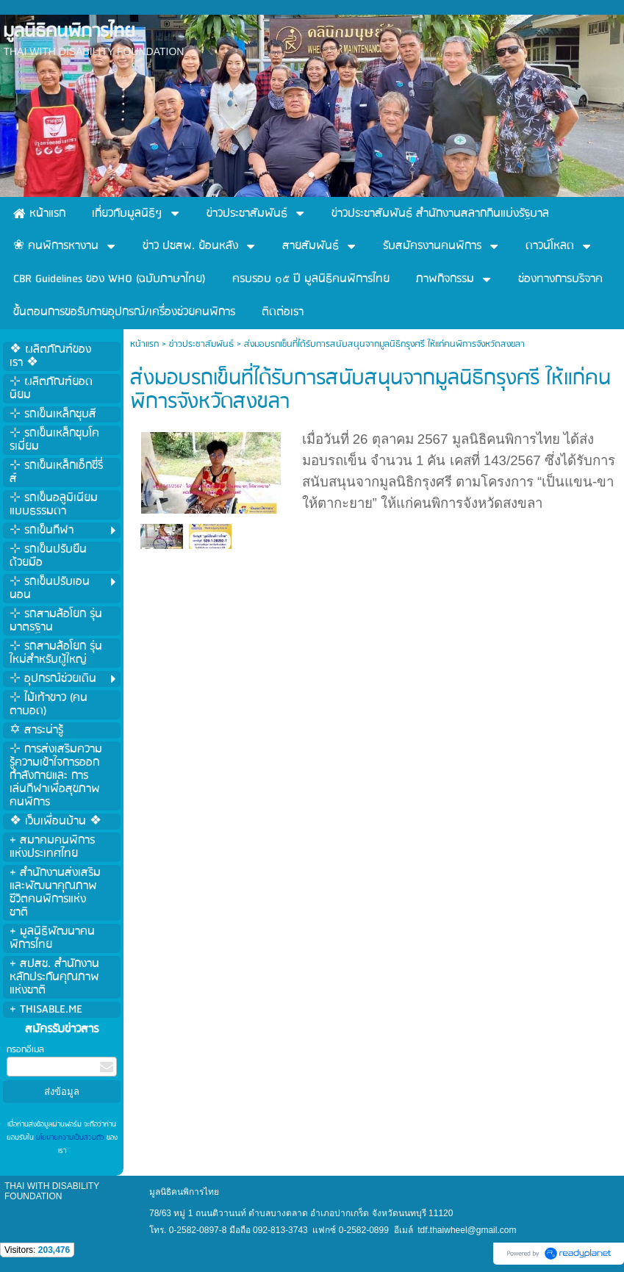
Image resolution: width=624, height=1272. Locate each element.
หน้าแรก (144, 344)
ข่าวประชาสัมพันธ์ (201, 344)
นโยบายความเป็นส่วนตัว (70, 1137)
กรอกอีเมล (25, 1049)
